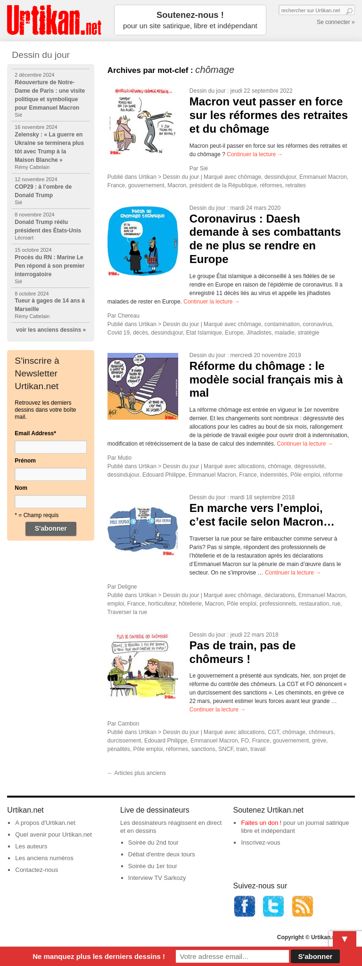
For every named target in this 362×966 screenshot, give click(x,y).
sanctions (203, 749)
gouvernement (146, 185)
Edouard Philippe (163, 474)
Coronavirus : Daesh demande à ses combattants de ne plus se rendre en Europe (265, 238)
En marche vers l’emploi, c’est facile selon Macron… (262, 515)
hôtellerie (190, 603)
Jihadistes (259, 332)
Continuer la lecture (255, 154)
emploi (115, 603)
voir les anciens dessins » (51, 330)
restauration (314, 603)
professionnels (278, 603)
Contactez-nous (36, 869)
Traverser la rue (127, 612)
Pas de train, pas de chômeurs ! (242, 652)
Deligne (127, 586)
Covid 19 (118, 332)
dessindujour (280, 177)
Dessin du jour (207, 91)
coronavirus (317, 324)
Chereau (129, 315)
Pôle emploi (305, 474)
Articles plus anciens (136, 773)
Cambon (128, 723)
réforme (332, 474)
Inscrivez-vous (260, 842)
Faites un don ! (261, 822)
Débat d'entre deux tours (161, 854)
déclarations (279, 595)
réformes (271, 185)
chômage (249, 177)
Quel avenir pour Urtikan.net (53, 834)
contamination (282, 324)
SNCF (225, 749)
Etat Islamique (204, 332)
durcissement (124, 740)
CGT (273, 732)
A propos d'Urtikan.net (45, 822)
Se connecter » (336, 22)
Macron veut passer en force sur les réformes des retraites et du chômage (268, 115)
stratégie (308, 332)
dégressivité (309, 466)
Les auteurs (31, 846)
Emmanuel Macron (323, 177)
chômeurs (321, 732)
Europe (234, 332)
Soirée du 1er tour (152, 866)
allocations (251, 466)
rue (336, 603)
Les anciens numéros (44, 858)
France (116, 185)
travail (257, 749)
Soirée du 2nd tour (153, 842)
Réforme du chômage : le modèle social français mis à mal (266, 379)
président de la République (223, 185)
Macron (176, 185)
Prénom (25, 460)
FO (245, 740)
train (241, 749)
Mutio (125, 458)
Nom (21, 488)
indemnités (273, 474)
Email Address (35, 433)
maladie (285, 332)
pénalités (118, 749)
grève (319, 740)
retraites (295, 185)
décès (140, 332)
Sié (204, 168)
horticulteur (162, 603)
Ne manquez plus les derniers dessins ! (99, 956)
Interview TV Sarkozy (157, 877)
